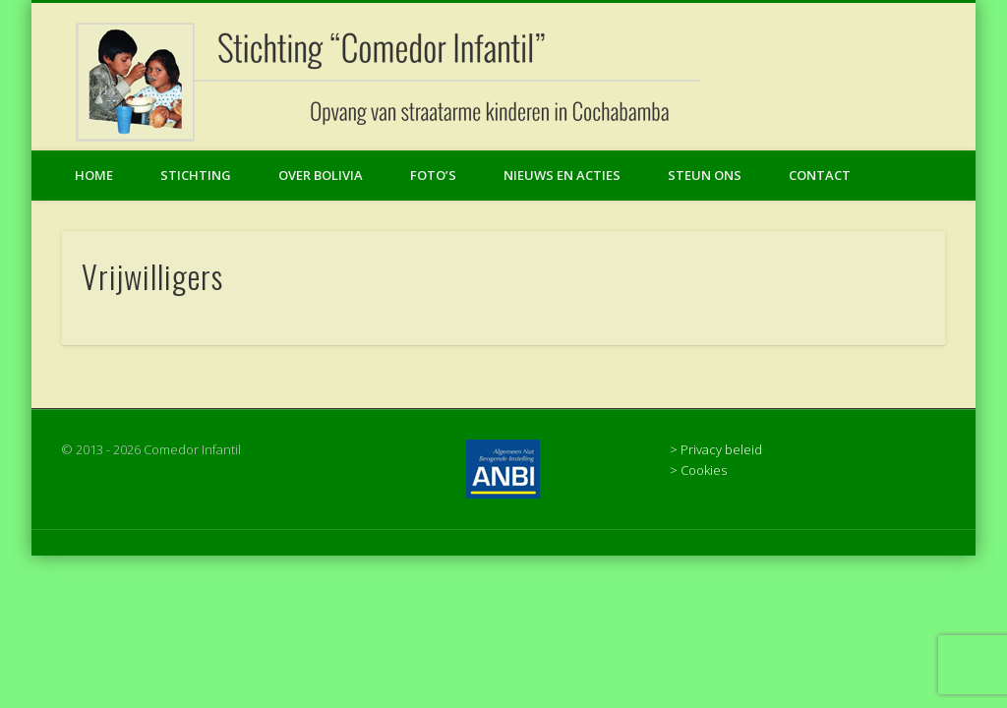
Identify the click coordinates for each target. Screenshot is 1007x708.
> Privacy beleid (716, 449)
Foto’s (433, 175)
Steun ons (704, 175)
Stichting (195, 175)
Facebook (954, 77)
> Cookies (698, 470)
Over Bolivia (320, 175)
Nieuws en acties (562, 175)
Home (94, 175)
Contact (820, 175)
